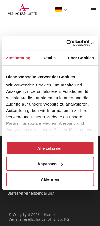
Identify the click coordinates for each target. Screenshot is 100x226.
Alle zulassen (50, 148)
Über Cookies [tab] (81, 57)
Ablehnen (50, 179)
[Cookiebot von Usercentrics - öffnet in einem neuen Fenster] (71, 43)
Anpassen (50, 163)
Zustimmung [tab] (18, 57)
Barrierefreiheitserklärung (30, 193)
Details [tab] (49, 57)
